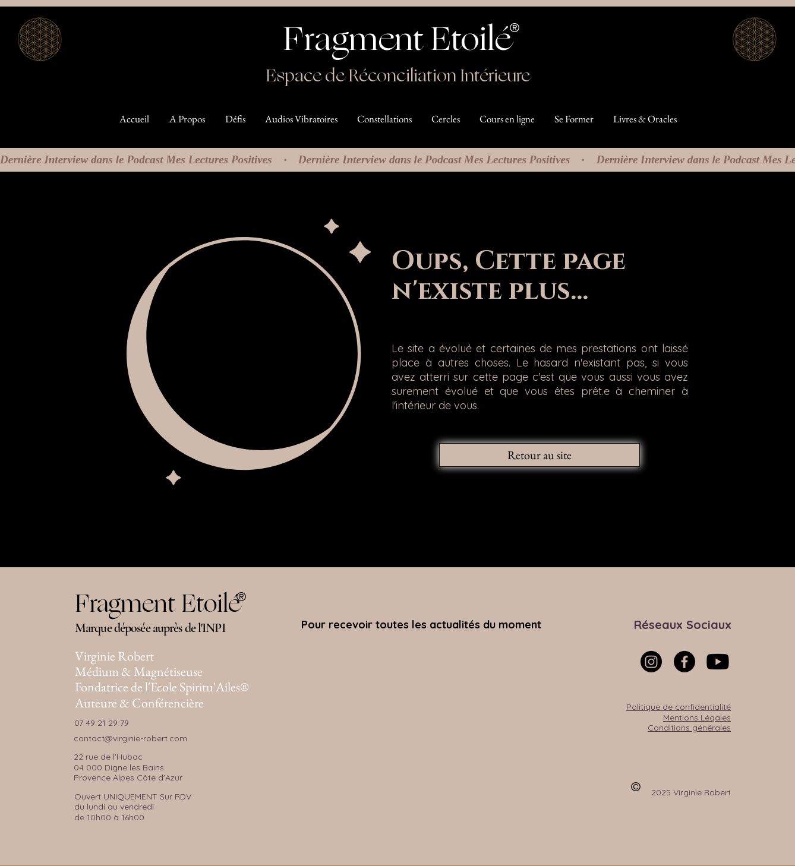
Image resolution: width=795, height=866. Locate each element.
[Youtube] (718, 662)
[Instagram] (651, 662)
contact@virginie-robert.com (130, 738)
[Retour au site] (539, 455)
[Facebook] (684, 662)
